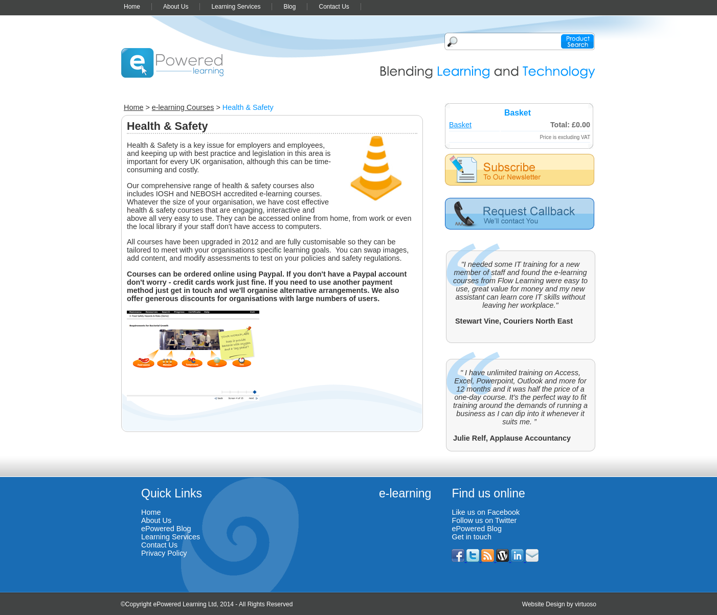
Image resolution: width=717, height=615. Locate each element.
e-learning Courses (183, 107)
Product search (578, 41)
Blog (289, 6)
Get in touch (471, 537)
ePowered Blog (166, 529)
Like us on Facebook (486, 512)
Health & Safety (248, 107)
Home (132, 6)
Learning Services (235, 6)
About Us (175, 6)
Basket (460, 125)
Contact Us (334, 6)
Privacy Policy (164, 553)
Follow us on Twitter (484, 520)
